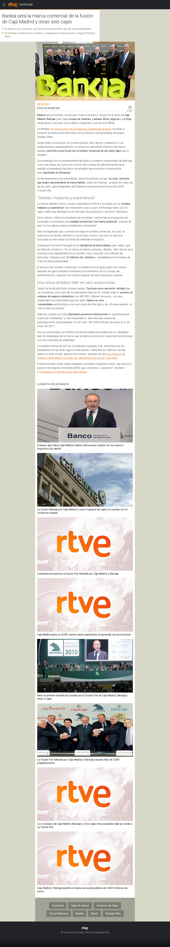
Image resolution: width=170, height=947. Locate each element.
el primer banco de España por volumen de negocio (81, 129)
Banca (94, 913)
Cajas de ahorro (80, 905)
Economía (57, 905)
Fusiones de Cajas (107, 905)
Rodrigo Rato (113, 913)
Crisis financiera (58, 913)
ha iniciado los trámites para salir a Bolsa (63, 371)
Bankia (79, 913)
